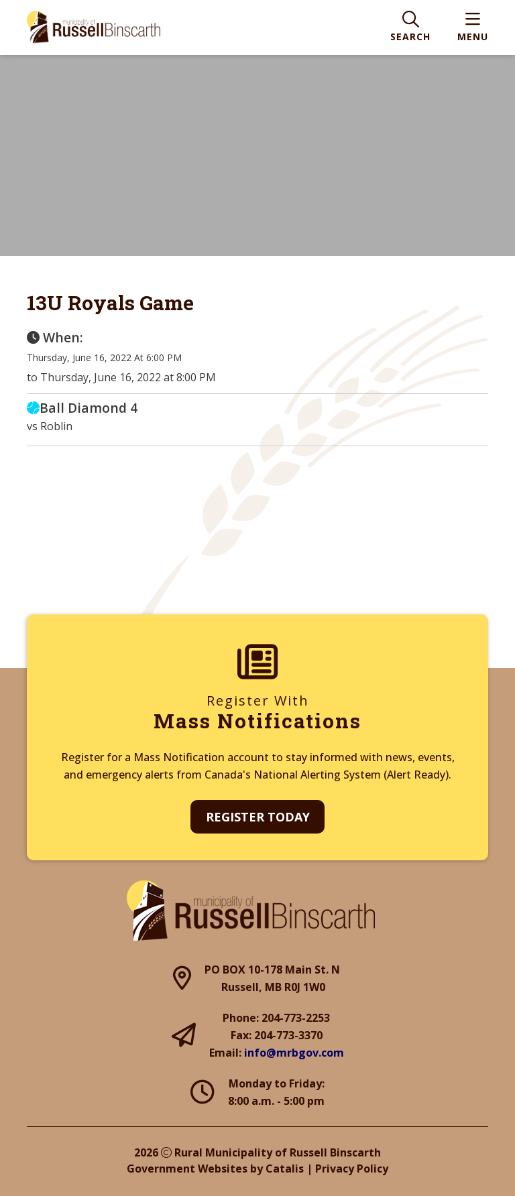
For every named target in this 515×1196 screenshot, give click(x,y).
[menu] (472, 28)
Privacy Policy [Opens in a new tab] (351, 1168)
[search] (410, 28)
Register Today (258, 817)
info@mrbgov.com (294, 1052)
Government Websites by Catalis (215, 1168)
